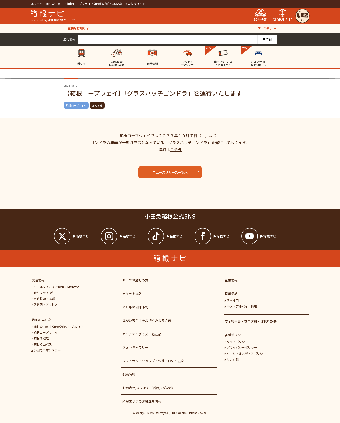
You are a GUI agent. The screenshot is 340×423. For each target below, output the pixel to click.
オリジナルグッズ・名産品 (141, 334)
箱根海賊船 (41, 338)
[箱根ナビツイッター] (76, 236)
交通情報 (38, 280)
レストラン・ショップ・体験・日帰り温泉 (153, 361)
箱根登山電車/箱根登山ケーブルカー (58, 326)
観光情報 (128, 374)
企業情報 (231, 280)
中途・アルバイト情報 (240, 306)
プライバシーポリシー (240, 347)
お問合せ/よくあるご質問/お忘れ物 (148, 387)
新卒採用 (231, 300)
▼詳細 (267, 39)
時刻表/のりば (43, 293)
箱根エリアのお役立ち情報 (141, 401)
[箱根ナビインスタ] (123, 236)
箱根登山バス (43, 344)
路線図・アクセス (46, 304)
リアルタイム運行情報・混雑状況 (56, 287)
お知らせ (97, 105)
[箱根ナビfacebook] (217, 236)
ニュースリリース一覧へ (176, 172)
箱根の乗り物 (41, 320)
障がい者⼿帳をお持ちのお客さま (146, 320)
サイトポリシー (237, 341)
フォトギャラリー (135, 347)
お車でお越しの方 (135, 280)
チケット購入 (132, 293)
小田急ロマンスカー (46, 350)
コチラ (176, 149)
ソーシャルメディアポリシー (245, 353)
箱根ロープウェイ (76, 105)
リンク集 (231, 359)
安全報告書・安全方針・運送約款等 (251, 321)
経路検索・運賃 (44, 298)
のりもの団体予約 (135, 307)
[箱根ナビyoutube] (263, 236)
